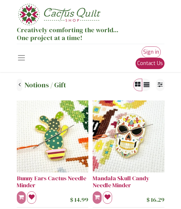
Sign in (151, 51)
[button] (31, 197)
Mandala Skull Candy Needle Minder (121, 182)
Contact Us (150, 63)
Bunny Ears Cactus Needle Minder (51, 182)
